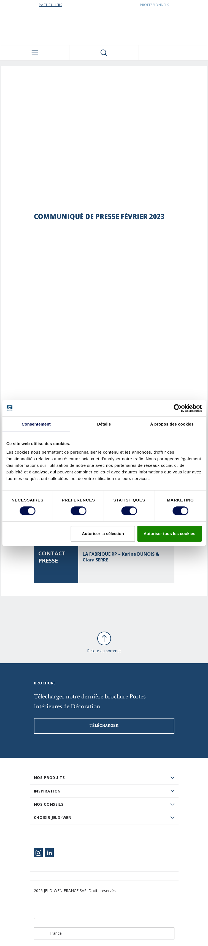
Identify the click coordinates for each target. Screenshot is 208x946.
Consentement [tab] (35, 424)
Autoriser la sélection (103, 533)
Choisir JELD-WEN (53, 817)
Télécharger (104, 725)
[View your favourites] (173, 53)
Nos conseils (49, 804)
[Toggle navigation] (34, 53)
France (49, 933)
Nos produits (49, 777)
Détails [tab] (104, 424)
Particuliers (50, 4)
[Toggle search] (104, 53)
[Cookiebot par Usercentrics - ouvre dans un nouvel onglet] (177, 408)
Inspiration (47, 791)
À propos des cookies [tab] (172, 424)
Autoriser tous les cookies (169, 533)
